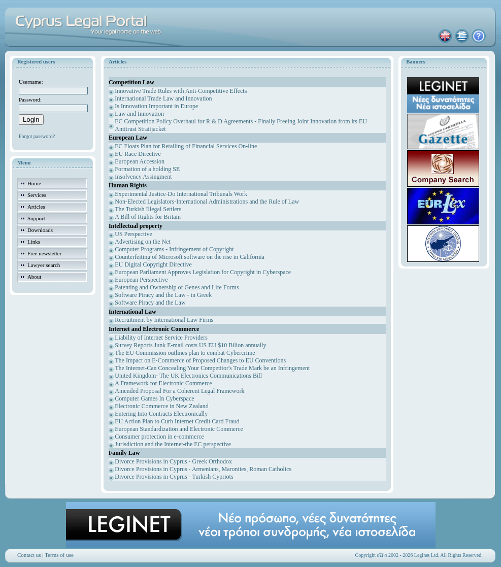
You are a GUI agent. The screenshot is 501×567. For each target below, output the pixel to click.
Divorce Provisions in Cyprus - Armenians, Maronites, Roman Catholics (203, 469)
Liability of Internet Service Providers (161, 337)
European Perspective (141, 279)
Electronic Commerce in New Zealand (162, 406)
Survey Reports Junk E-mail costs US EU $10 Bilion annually (190, 345)
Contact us (29, 555)
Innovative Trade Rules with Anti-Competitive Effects (181, 90)
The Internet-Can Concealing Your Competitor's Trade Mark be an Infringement (212, 368)
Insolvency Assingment (143, 176)
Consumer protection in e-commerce (159, 436)
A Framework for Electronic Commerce (163, 383)
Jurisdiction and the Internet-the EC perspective (173, 444)
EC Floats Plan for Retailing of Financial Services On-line (186, 146)
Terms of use (59, 555)
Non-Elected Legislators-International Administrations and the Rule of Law (207, 201)
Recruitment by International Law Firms (164, 319)
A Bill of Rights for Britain (148, 216)
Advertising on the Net (143, 241)
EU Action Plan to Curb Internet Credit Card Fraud (177, 421)
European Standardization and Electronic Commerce (179, 428)
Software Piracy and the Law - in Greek (163, 294)
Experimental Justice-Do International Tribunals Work (181, 193)
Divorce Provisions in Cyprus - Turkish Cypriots (174, 476)
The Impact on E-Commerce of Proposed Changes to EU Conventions (200, 360)
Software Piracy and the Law (150, 302)
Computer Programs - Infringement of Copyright (174, 249)
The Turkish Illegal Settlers (148, 209)
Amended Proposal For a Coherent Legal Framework (179, 390)
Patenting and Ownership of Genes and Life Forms (177, 287)
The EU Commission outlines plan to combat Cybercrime (185, 352)
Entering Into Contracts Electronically (161, 413)
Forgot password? (37, 136)
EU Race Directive (138, 153)
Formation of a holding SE (147, 169)
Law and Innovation (139, 113)
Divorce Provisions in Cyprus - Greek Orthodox (173, 461)
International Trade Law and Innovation (163, 98)
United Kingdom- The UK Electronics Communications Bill (188, 375)
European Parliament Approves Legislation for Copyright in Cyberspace (203, 272)
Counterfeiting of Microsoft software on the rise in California (189, 256)
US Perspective (133, 234)
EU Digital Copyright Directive (153, 264)
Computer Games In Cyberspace (154, 398)
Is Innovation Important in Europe (156, 106)
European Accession (139, 161)
